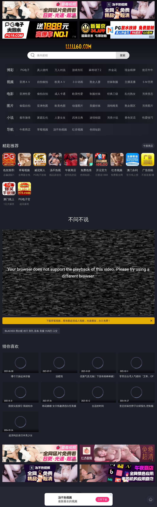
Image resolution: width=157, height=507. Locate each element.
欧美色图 (60, 106)
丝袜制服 (112, 82)
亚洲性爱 (25, 94)
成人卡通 (60, 94)
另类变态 (147, 94)
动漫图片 (77, 106)
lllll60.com (78, 46)
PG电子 (24, 70)
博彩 (10, 70)
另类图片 (147, 106)
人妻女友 (60, 117)
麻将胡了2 (95, 70)
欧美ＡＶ (60, 82)
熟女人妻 (95, 82)
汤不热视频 (60, 129)
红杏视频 (77, 129)
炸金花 (113, 70)
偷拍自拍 (42, 94)
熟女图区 (130, 106)
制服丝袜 (95, 94)
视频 (10, 81)
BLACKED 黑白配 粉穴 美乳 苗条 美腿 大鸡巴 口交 (31, 330)
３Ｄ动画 (77, 82)
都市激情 (25, 117)
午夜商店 (25, 129)
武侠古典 (77, 117)
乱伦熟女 (130, 94)
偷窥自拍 (25, 106)
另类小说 (112, 117)
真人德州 (42, 70)
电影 (10, 93)
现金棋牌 (130, 70)
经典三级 (112, 94)
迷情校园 (95, 117)
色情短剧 (95, 129)
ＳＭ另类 (147, 82)
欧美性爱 (77, 94)
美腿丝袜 (95, 106)
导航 (10, 129)
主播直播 (130, 82)
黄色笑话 (130, 117)
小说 (10, 117)
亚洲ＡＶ (25, 82)
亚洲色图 (42, 106)
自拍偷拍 (42, 82)
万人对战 (60, 70)
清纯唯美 (112, 106)
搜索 (122, 55)
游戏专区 (77, 70)
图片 (10, 105)
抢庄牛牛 (147, 70)
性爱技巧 (147, 117)
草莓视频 (42, 129)
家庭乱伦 (42, 117)
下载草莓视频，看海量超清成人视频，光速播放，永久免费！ (99, 321)
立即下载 (102, 499)
